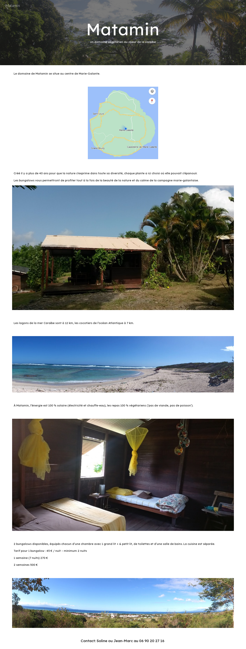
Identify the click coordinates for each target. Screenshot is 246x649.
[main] (123, 32)
